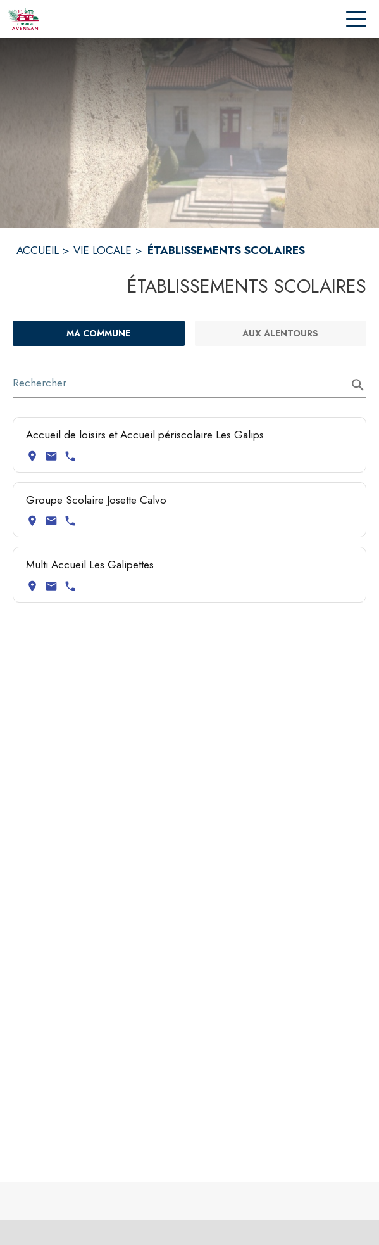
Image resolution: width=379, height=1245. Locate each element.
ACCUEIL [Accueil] (37, 250)
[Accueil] (23, 19)
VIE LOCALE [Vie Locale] (102, 250)
